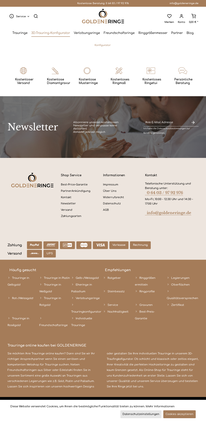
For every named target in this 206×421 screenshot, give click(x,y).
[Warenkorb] (193, 16)
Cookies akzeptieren (179, 414)
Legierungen (180, 278)
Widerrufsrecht (113, 197)
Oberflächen (180, 284)
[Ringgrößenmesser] (153, 33)
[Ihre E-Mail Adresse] (165, 122)
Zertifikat (177, 305)
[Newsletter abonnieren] (193, 122)
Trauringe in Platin (57, 278)
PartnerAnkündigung (75, 191)
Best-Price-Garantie (74, 184)
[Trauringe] (19, 33)
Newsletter (68, 203)
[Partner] (177, 33)
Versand (66, 210)
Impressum (110, 184)
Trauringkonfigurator (86, 311)
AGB (106, 210)
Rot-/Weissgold (22, 298)
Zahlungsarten (71, 216)
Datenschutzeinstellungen (140, 414)
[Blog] (190, 33)
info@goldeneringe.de (184, 3)
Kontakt (66, 197)
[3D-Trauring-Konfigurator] (50, 33)
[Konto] (181, 16)
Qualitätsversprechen (182, 298)
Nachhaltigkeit (117, 311)
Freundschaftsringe (53, 325)
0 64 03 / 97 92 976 (117, 3)
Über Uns (109, 191)
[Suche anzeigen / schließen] (36, 16)
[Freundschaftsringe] (119, 33)
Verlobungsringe (88, 298)
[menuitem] (19, 16)
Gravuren (146, 305)
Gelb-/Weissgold (87, 278)
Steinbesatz (116, 291)
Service (112, 305)
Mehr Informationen (160, 406)
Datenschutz (112, 203)
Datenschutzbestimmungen (171, 128)
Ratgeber (114, 278)
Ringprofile (147, 291)
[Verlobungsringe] (87, 33)
